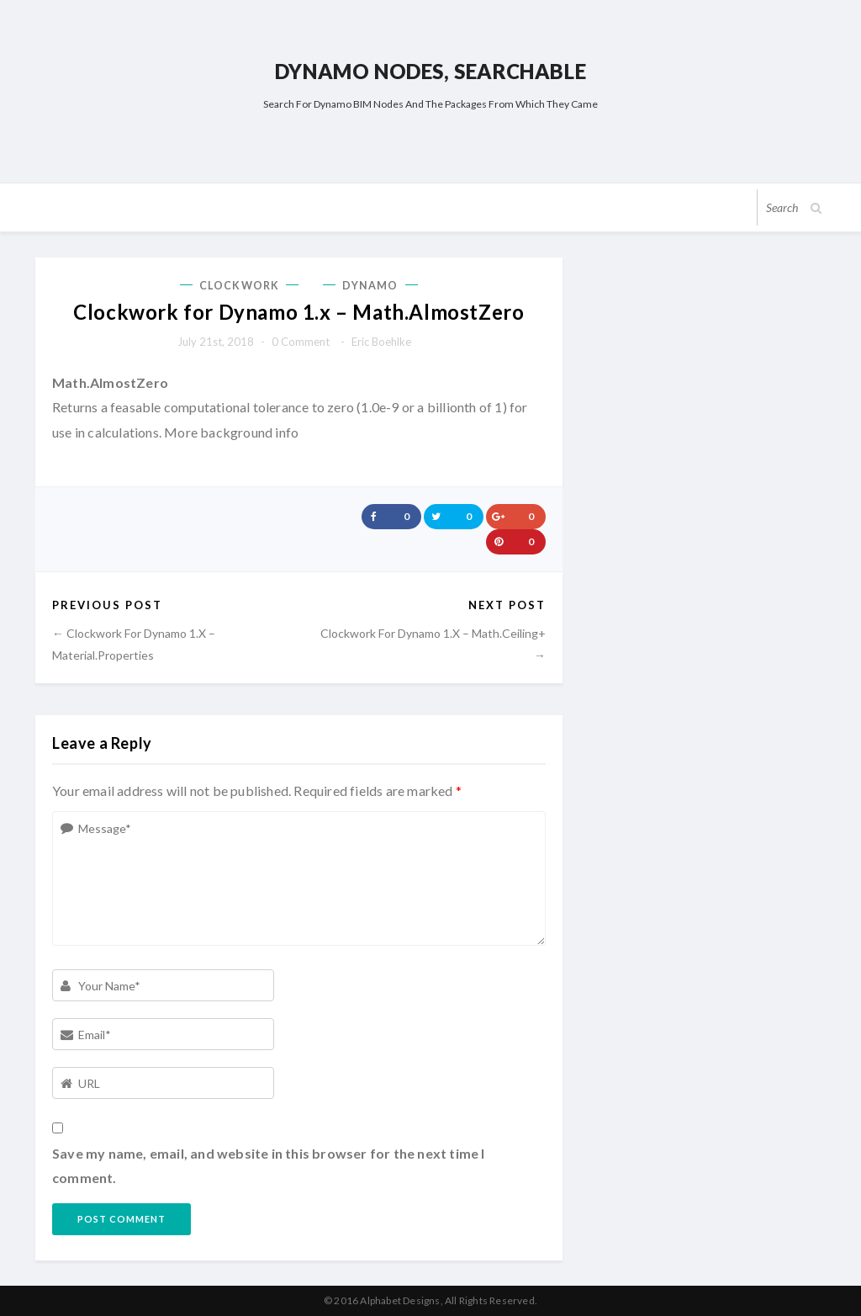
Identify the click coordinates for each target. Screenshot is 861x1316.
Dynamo (370, 285)
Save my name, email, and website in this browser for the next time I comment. (268, 1165)
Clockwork (239, 285)
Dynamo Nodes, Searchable (430, 71)
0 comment (301, 341)
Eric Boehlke (381, 341)
